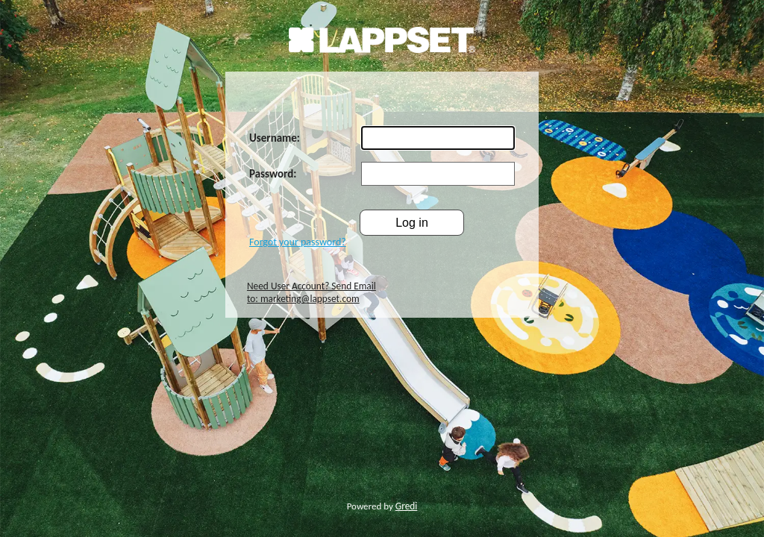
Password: (272, 173)
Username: (274, 138)
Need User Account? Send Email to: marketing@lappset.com (311, 292)
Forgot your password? (297, 242)
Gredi (406, 506)
